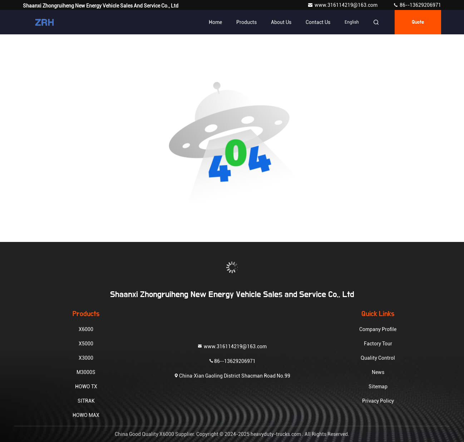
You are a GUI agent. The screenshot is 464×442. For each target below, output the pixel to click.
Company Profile (377, 329)
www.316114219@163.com (343, 5)
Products (246, 22)
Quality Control (378, 358)
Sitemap (378, 386)
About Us (281, 22)
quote (418, 22)
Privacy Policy (378, 401)
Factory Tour (378, 343)
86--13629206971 (417, 5)
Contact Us (318, 22)
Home (215, 22)
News (378, 372)
